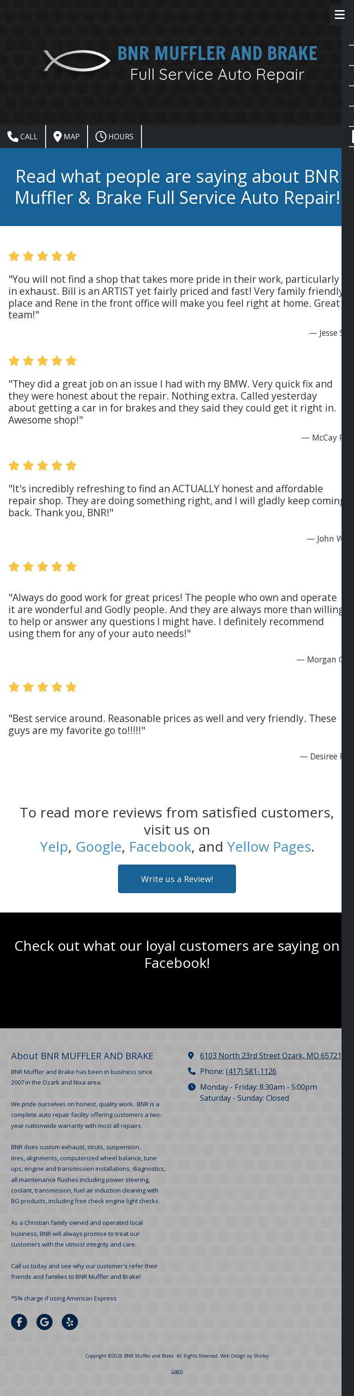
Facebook (160, 846)
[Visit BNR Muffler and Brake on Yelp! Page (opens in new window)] (70, 1322)
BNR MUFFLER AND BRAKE (217, 53)
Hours (114, 136)
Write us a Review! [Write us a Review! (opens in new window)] (177, 878)
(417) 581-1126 (251, 1071)
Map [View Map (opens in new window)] (66, 136)
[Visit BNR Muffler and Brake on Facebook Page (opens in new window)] (19, 1322)
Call (22, 136)
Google (99, 846)
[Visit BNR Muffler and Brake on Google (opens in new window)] (44, 1322)
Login (177, 1371)
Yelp (54, 846)
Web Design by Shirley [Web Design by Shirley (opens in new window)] (244, 1356)
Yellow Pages (269, 846)
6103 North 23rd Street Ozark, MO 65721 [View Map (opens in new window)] (271, 1055)
